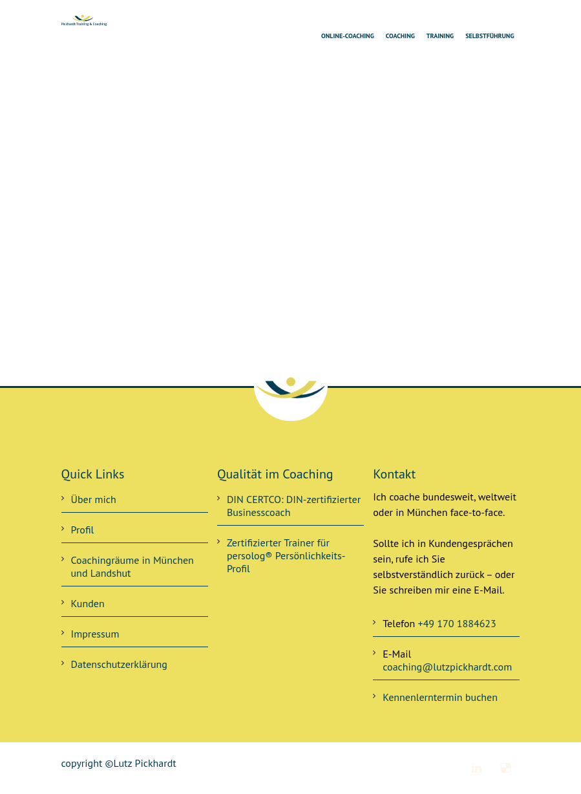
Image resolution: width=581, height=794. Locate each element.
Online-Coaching (347, 36)
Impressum (95, 633)
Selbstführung (489, 36)
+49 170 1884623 (457, 623)
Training (440, 36)
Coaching (400, 36)
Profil (82, 529)
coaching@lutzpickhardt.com (447, 666)
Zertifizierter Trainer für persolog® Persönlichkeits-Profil (286, 555)
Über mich (93, 499)
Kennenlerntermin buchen (440, 697)
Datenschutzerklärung (119, 664)
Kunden (88, 603)
